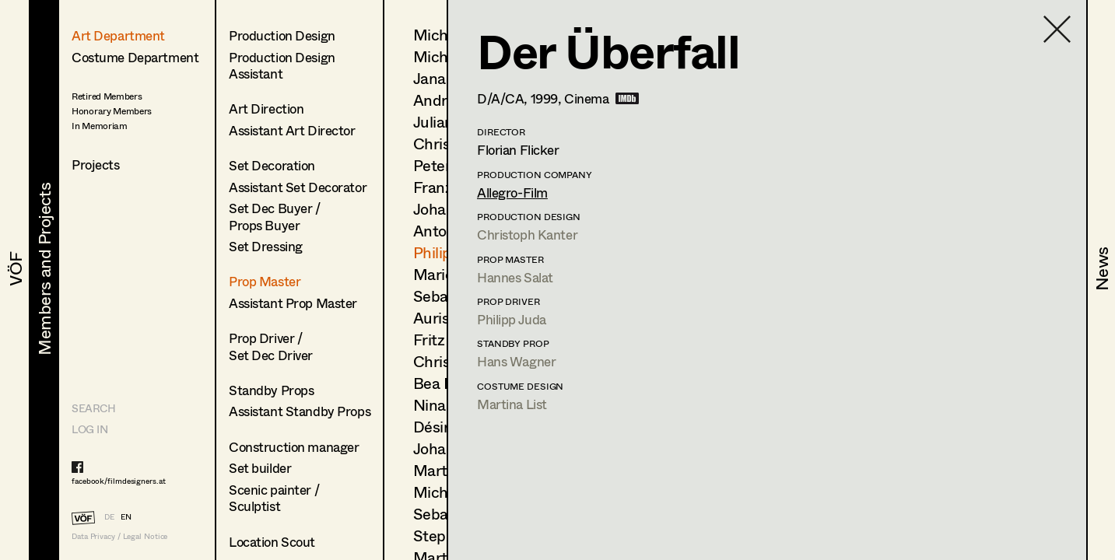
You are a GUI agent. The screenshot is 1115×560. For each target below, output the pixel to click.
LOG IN (89, 429)
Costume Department (135, 57)
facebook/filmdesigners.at (119, 480)
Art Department (118, 35)
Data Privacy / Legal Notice (119, 536)
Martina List (512, 404)
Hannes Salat (515, 277)
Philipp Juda (511, 319)
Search (93, 408)
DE (109, 516)
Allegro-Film (512, 192)
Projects (96, 164)
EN (126, 516)
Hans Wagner (516, 361)
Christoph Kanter (527, 234)
